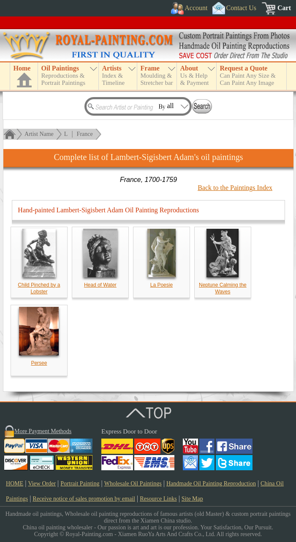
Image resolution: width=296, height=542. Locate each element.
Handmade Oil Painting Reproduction (211, 483)
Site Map (192, 499)
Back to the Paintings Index (235, 187)
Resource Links (158, 499)
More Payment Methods (42, 431)
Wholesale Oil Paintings (133, 483)
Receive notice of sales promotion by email (84, 499)
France (85, 134)
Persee (39, 363)
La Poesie (161, 285)
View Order (42, 483)
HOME (14, 483)
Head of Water (100, 285)
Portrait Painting (79, 483)
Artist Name (39, 134)
